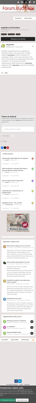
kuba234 (9, 322)
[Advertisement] (6, 18)
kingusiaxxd (10, 334)
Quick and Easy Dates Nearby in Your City (18, 262)
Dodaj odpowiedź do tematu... (12, 129)
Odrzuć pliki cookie (22, 400)
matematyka (28, 63)
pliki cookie (21, 390)
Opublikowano (14, 47)
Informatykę (11, 55)
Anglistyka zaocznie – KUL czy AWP (12, 202)
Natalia (9, 328)
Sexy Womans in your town (14, 298)
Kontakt (21, 384)
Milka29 (7, 182)
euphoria (12, 264)
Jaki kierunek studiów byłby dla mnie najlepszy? (15, 158)
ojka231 (7, 160)
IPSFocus (15, 384)
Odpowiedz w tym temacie (18, 39)
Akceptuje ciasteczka (7, 400)
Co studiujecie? (11, 326)
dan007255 (13, 300)
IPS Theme (9, 384)
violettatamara (9, 204)
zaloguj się (18, 120)
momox (7, 172)
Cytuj (6, 72)
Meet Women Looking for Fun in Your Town (18, 246)
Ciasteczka (27, 384)
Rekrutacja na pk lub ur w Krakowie (16, 320)
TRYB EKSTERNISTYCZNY (14, 332)
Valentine (12, 284)
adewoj (12, 247)
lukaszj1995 (7, 29)
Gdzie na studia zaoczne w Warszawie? (12, 180)
